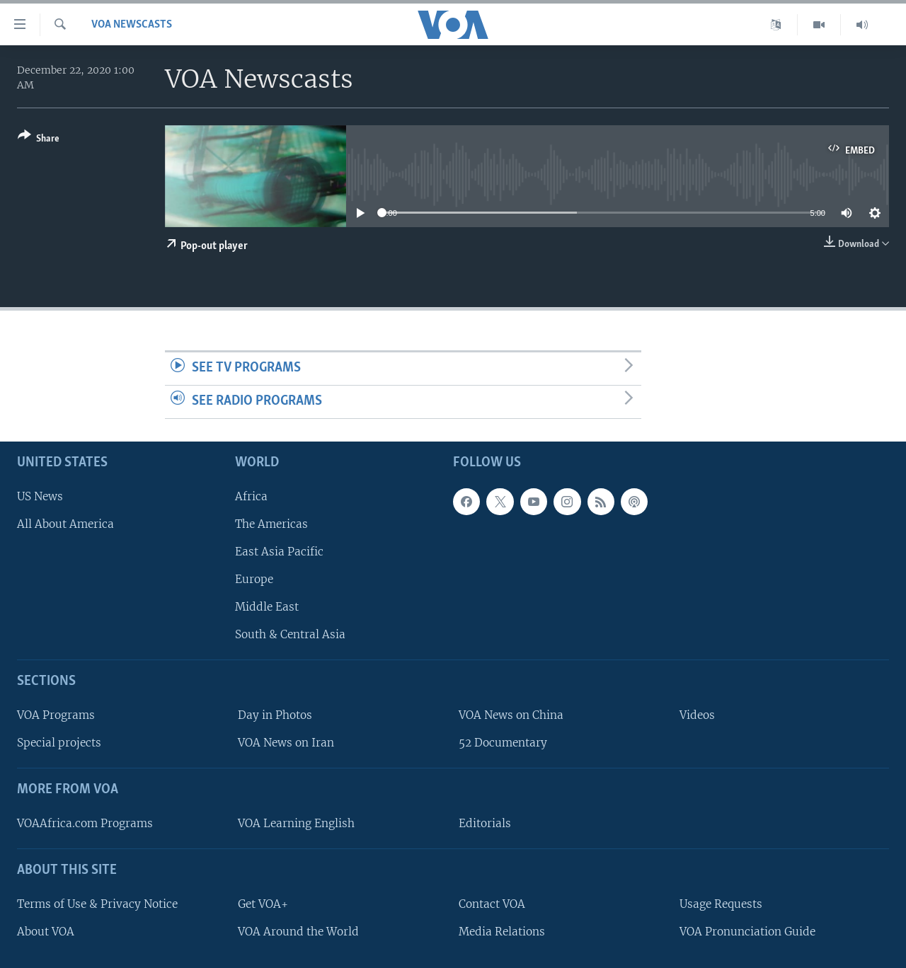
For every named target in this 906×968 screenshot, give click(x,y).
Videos (697, 715)
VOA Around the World (298, 931)
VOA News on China (511, 715)
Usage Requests (721, 903)
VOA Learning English (296, 823)
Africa (251, 495)
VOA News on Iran (286, 742)
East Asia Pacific (279, 551)
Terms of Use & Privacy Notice (97, 903)
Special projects (59, 742)
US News (40, 495)
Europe (254, 579)
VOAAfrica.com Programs (85, 823)
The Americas (271, 523)
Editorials (485, 823)
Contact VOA (492, 903)
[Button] (38, 139)
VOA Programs (56, 715)
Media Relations (502, 931)
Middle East (267, 606)
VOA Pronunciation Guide (747, 931)
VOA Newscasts (131, 24)
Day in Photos (275, 715)
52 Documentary (503, 742)
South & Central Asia (290, 634)
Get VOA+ (263, 903)
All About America (65, 523)
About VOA (45, 931)
